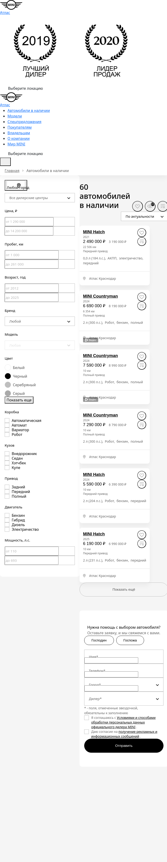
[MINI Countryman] (100, 296)
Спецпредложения (24, 121)
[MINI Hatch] (94, 232)
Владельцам (18, 132)
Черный (20, 376)
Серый (19, 393)
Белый (19, 367)
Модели (14, 116)
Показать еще (19, 400)
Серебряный (24, 384)
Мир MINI (16, 144)
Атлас (5, 12)
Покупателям (19, 127)
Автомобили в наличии (28, 110)
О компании (18, 138)
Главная (12, 170)
